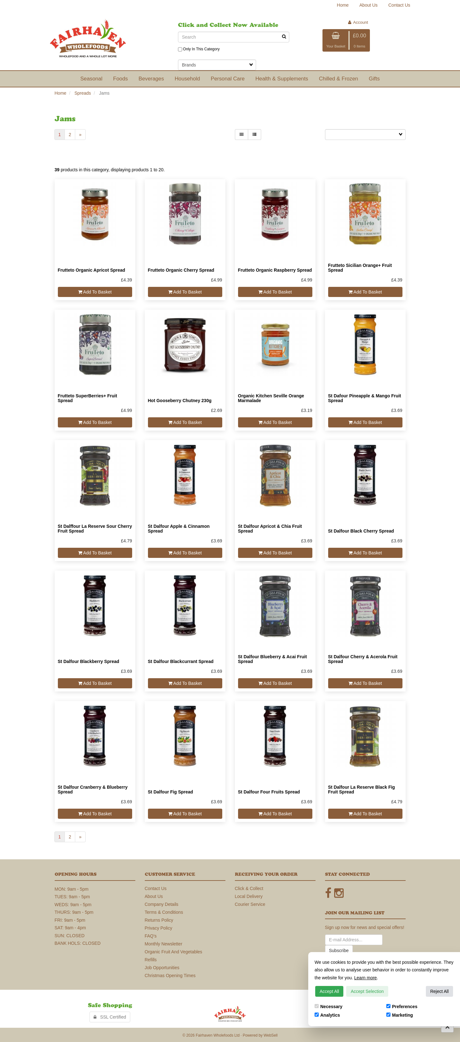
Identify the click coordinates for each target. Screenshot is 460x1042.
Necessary (328, 1006)
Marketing (399, 1015)
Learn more (365, 977)
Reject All (439, 991)
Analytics (327, 1015)
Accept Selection (367, 991)
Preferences (401, 1006)
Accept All (329, 991)
